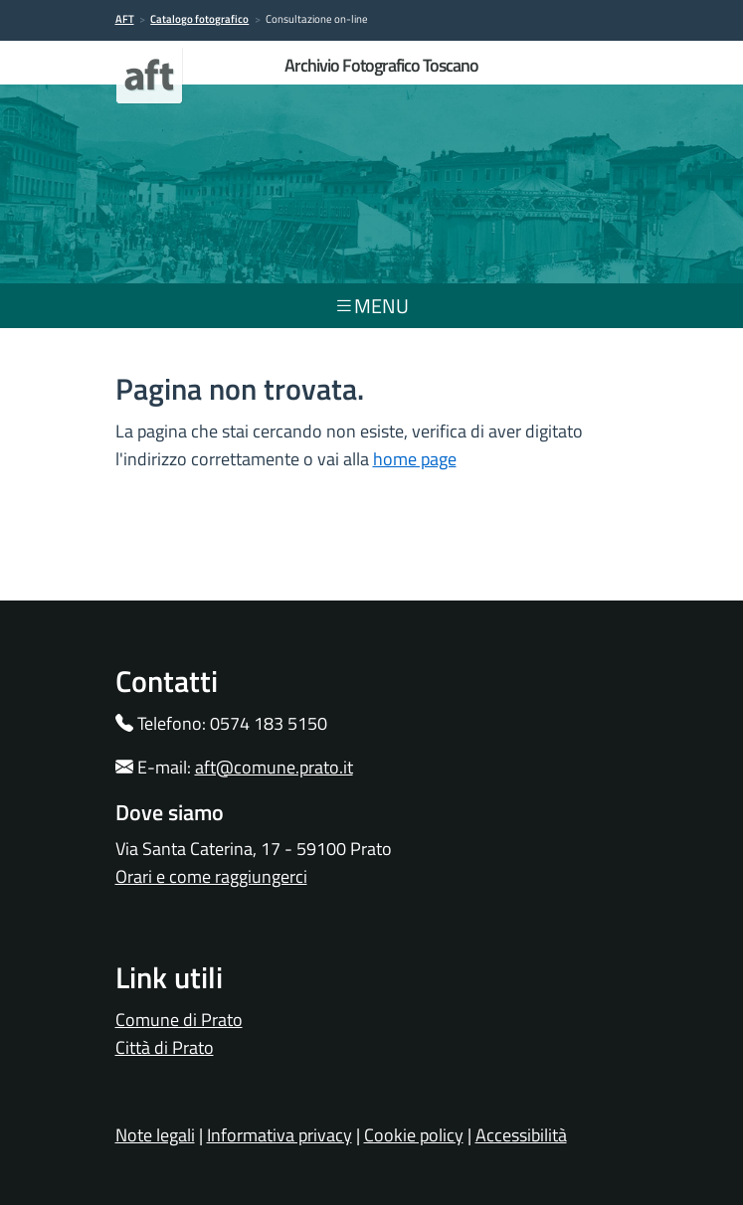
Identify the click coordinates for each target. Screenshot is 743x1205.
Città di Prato (164, 1047)
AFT (124, 19)
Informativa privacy (279, 1134)
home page (415, 458)
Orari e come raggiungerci (211, 876)
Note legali (155, 1134)
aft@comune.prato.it (274, 767)
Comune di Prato (179, 1019)
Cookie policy (414, 1134)
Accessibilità (521, 1134)
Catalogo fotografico (199, 19)
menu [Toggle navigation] (371, 305)
